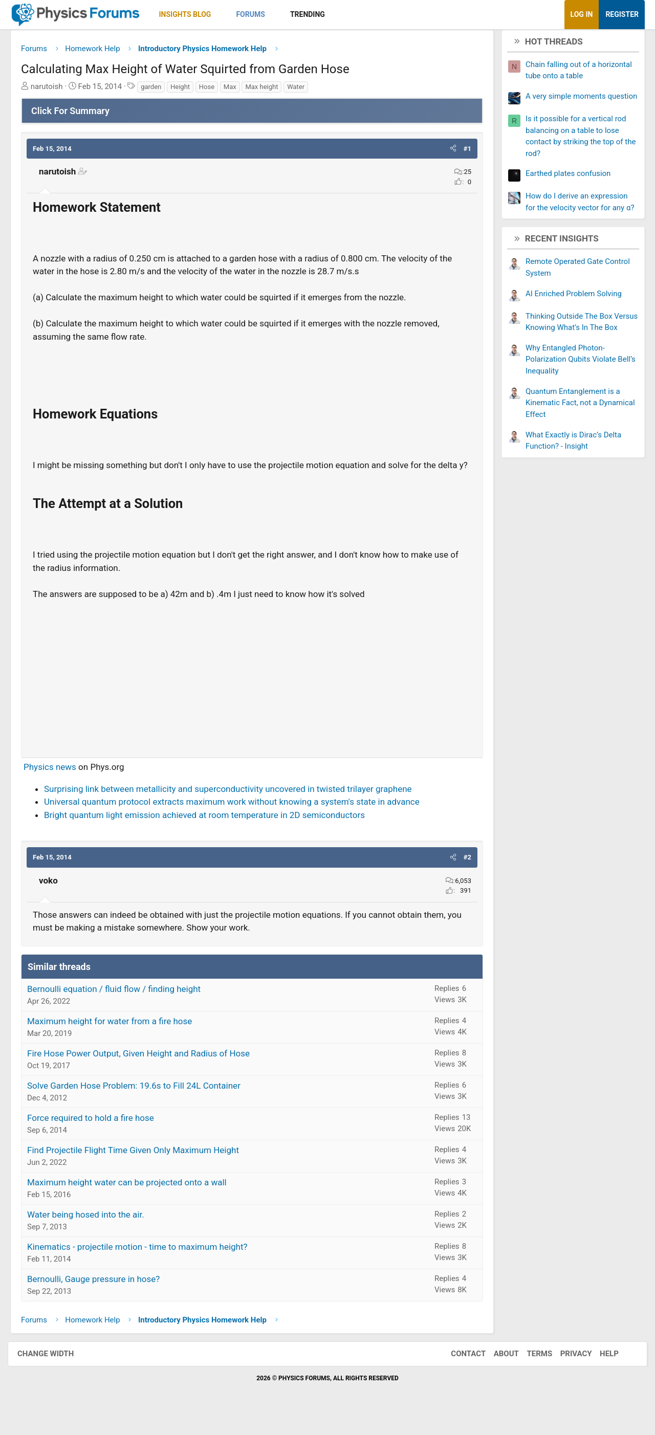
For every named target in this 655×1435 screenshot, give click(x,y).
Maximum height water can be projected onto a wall (134, 1199)
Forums (258, 14)
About (496, 1370)
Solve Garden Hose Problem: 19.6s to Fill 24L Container (141, 1102)
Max (237, 90)
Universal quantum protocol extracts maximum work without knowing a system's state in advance (239, 818)
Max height (269, 90)
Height (188, 90)
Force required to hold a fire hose (98, 1135)
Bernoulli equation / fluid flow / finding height (121, 1006)
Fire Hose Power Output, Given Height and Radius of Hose (146, 1070)
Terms (529, 1370)
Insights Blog (193, 14)
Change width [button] (56, 1370)
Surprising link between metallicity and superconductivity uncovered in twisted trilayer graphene (236, 806)
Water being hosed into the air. (93, 1231)
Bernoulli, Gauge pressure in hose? (101, 1296)
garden (158, 90)
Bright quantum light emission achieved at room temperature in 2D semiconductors (212, 832)
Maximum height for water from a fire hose (117, 1038)
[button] (227, 14)
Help (599, 1370)
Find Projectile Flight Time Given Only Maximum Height (141, 1167)
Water (303, 90)
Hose (214, 90)
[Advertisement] (252, 691)
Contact (458, 1370)
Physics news (57, 784)
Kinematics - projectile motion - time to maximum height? (145, 1264)
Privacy (566, 1370)
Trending (315, 14)
